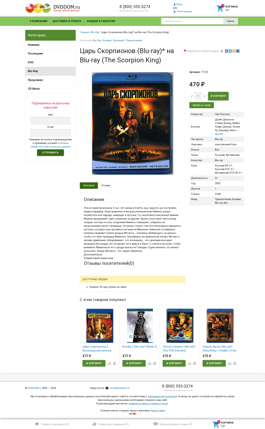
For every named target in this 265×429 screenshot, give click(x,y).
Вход (177, 4)
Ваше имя (89, 293)
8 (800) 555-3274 (135, 6)
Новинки (33, 44)
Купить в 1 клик (201, 105)
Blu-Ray (33, 71)
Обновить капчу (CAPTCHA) (127, 372)
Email (87, 303)
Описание (88, 185)
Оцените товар (92, 325)
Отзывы (106, 185)
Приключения (134, 40)
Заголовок (90, 316)
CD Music (34, 88)
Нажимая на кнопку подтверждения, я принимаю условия (50, 143)
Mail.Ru (105, 282)
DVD (30, 62)
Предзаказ (35, 80)
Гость (88, 281)
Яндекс (147, 282)
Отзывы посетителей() (109, 263)
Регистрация (182, 11)
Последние (35, 53)
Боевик (107, 40)
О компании (38, 21)
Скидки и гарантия (101, 21)
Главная (84, 32)
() (51, 423)
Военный (119, 40)
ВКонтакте (126, 282)
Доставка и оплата (67, 21)
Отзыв (87, 331)
